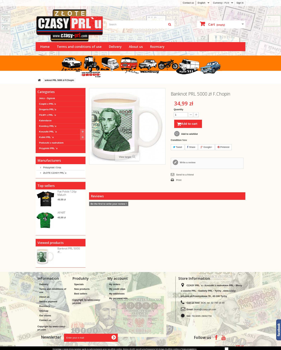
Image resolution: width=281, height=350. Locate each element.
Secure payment (48, 301)
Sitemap (43, 310)
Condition (176, 140)
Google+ (206, 147)
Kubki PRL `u (46, 137)
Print (179, 180)
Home (45, 46)
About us (136, 46)
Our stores (45, 315)
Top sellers (46, 186)
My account (117, 278)
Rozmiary (157, 46)
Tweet (177, 147)
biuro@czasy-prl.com (205, 309)
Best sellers (80, 293)
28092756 (206, 316)
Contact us (188, 2)
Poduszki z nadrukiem (51, 142)
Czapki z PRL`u (47, 104)
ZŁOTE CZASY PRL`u (54, 173)
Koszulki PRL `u (48, 131)
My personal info (118, 298)
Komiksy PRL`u (47, 126)
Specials (79, 284)
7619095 (196, 316)
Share (191, 147)
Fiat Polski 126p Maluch (67, 193)
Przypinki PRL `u (48, 148)
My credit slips (117, 289)
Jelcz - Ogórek (47, 98)
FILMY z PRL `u (47, 115)
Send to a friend (185, 175)
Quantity (178, 109)
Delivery (115, 46)
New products (82, 289)
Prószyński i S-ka (51, 167)
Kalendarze (45, 120)
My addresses (117, 293)
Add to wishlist (189, 134)
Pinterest (223, 147)
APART (61, 212)
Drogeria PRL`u (47, 109)
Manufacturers (49, 160)
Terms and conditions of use (79, 46)
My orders (114, 284)
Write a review (187, 163)
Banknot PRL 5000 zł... (69, 250)
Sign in (240, 2)
